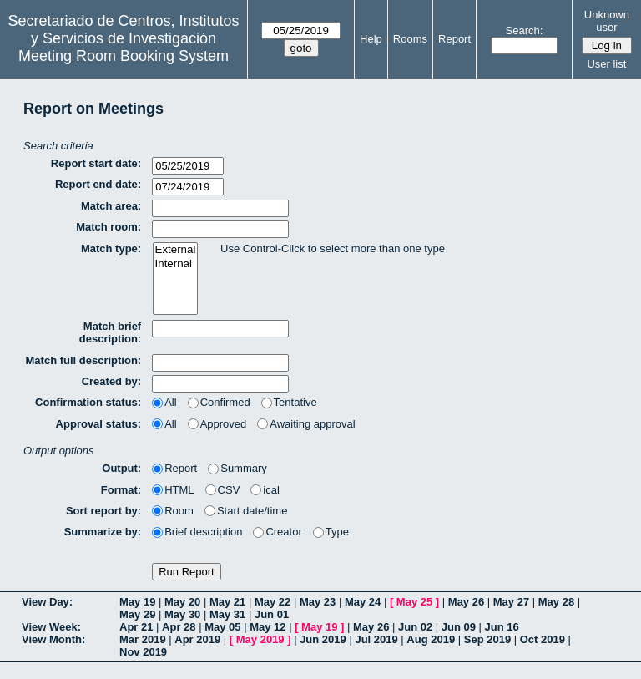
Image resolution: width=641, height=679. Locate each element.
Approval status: (99, 424)
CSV (222, 490)
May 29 (137, 614)
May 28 (556, 601)
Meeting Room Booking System (123, 56)
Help (371, 39)
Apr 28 (178, 627)
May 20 (182, 601)
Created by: (112, 381)
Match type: (111, 248)
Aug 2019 (430, 639)
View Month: (53, 639)
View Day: (47, 601)
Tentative (289, 402)
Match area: (111, 206)
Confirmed (219, 402)
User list (606, 64)
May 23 (318, 601)
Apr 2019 (197, 639)
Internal (176, 264)
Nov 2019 (143, 652)
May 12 (267, 627)
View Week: (51, 627)
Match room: (108, 226)
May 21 (227, 601)
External (176, 250)
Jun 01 (272, 614)
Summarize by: (102, 531)
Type (331, 531)
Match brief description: (110, 332)
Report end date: (98, 184)
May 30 (182, 614)
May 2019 (260, 639)
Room (173, 510)
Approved (217, 424)
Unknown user (606, 20)
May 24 (363, 601)
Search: (524, 30)
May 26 (466, 601)
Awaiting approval (306, 424)
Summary (237, 468)
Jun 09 (459, 627)
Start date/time (246, 510)
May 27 (511, 601)
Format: (121, 490)
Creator (277, 531)
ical (265, 490)
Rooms (410, 39)
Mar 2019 (142, 639)
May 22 (272, 601)
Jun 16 (502, 627)
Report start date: (96, 163)
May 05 (222, 627)
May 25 (414, 601)
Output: (121, 468)
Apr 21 (136, 627)
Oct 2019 (542, 639)
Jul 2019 (376, 639)
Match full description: (84, 360)
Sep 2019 (487, 639)
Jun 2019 (323, 639)
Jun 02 (415, 627)
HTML (173, 490)
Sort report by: (103, 510)
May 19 (137, 601)
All (164, 402)
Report (454, 39)
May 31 (227, 614)
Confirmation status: (88, 402)
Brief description (197, 531)
